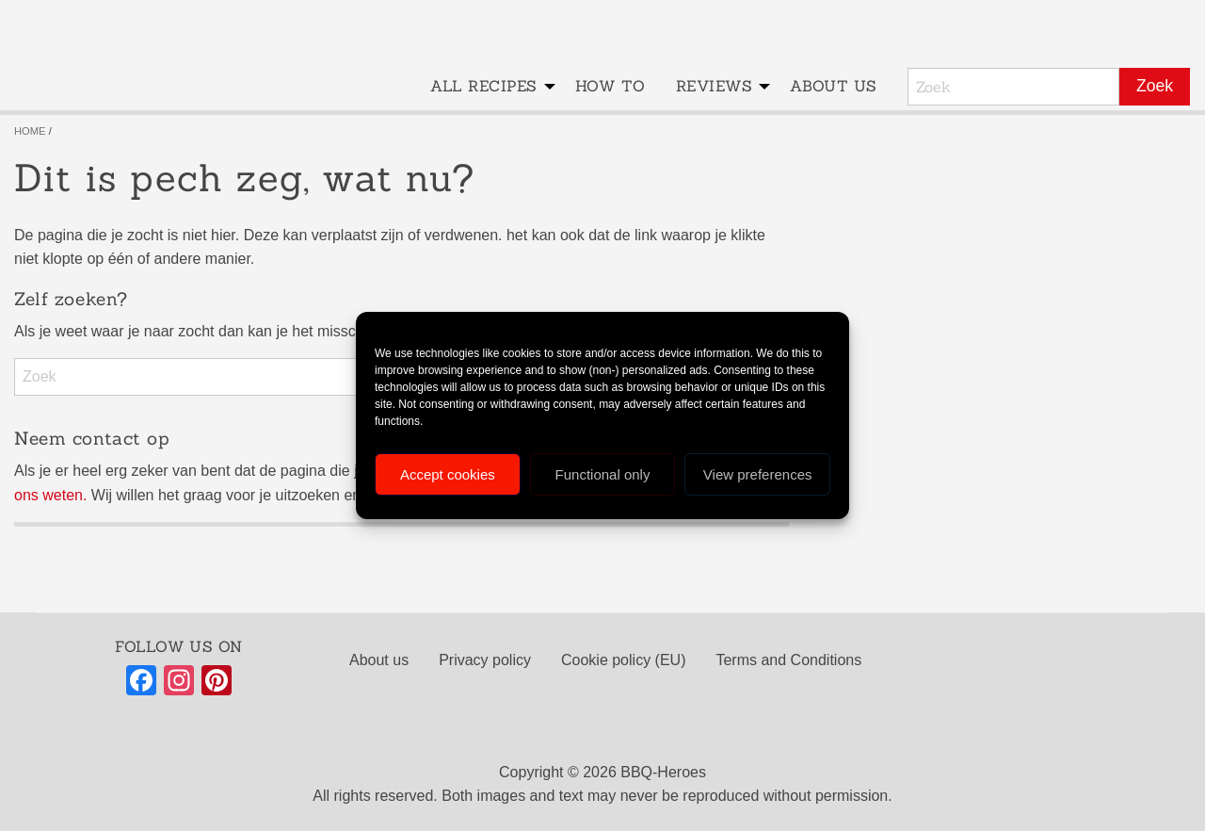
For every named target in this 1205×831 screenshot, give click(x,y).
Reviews (714, 85)
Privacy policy (485, 660)
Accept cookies (447, 474)
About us (833, 85)
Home (30, 131)
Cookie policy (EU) (623, 660)
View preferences (757, 474)
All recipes (483, 85)
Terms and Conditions (788, 660)
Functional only (603, 474)
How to (610, 85)
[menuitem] (487, 86)
